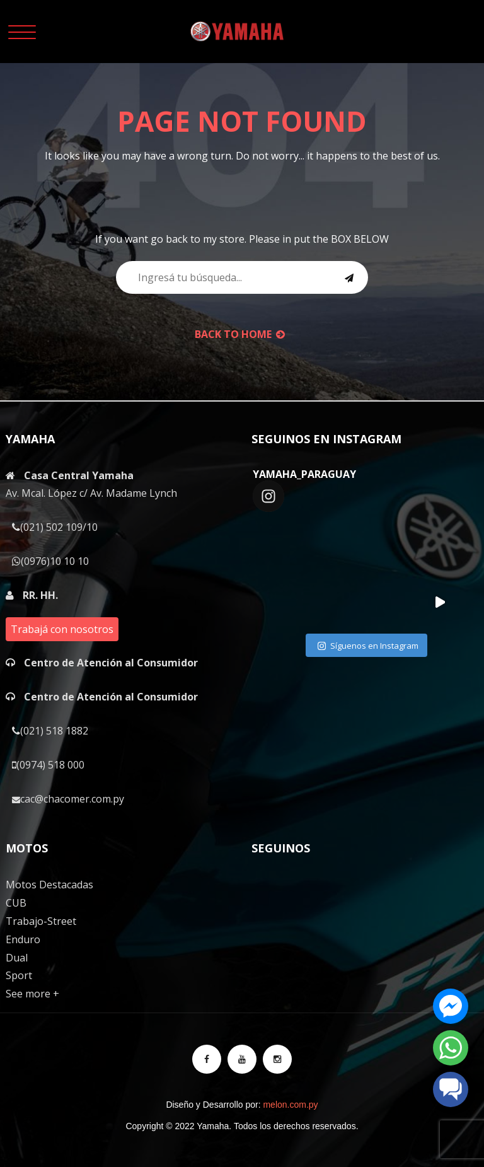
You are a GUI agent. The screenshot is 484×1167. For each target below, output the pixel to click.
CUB (16, 903)
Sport (19, 975)
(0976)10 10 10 (50, 561)
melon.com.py (290, 1105)
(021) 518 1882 (50, 731)
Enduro (23, 939)
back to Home (240, 334)
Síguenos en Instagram (368, 646)
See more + (32, 994)
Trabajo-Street (41, 921)
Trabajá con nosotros (62, 629)
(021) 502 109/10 (55, 527)
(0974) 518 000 (48, 765)
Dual (17, 958)
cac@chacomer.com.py (68, 799)
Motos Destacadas (49, 884)
